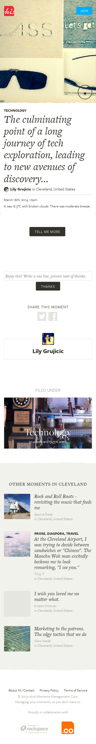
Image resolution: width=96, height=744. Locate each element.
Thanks (48, 286)
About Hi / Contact (21, 690)
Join (84, 10)
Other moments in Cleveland (48, 484)
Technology (15, 110)
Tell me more (47, 231)
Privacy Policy (49, 690)
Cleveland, (55, 189)
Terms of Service (76, 690)
